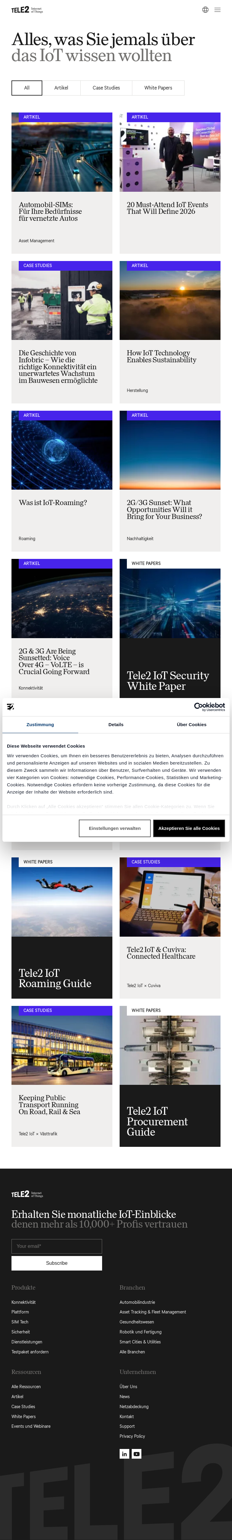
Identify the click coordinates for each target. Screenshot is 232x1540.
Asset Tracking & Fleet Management (153, 1312)
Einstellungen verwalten (115, 828)
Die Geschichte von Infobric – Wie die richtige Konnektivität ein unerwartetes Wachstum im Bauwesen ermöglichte (58, 367)
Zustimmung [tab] (40, 724)
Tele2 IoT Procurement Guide (157, 1121)
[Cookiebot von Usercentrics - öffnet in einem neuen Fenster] (198, 707)
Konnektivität (31, 688)
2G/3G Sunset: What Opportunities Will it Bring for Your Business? (164, 509)
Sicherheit (20, 1332)
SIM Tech (19, 1322)
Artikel (61, 88)
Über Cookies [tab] (192, 724)
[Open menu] (217, 10)
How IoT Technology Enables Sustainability (162, 356)
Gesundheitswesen (137, 1322)
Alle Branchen (132, 1352)
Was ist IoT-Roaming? (53, 502)
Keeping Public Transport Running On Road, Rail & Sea (49, 1105)
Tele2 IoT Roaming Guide (55, 978)
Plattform (20, 1312)
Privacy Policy (132, 1436)
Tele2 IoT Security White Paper (168, 680)
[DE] (205, 10)
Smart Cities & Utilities (140, 1342)
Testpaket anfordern (30, 1352)
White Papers (158, 88)
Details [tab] (116, 724)
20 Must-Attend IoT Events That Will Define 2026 (167, 208)
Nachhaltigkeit (140, 538)
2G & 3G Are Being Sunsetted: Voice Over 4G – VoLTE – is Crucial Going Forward (54, 661)
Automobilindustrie (137, 1302)
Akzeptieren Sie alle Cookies (189, 828)
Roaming (27, 538)
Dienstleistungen (26, 1342)
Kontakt (127, 1416)
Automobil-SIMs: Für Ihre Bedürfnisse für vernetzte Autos (50, 212)
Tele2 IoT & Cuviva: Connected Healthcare (161, 953)
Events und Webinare (30, 1426)
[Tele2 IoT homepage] (27, 9)
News (125, 1396)
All (27, 88)
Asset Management (36, 240)
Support (127, 1426)
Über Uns (128, 1386)
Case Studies (106, 88)
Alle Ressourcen (26, 1386)
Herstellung (137, 390)
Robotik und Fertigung (141, 1332)
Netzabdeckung (134, 1406)
